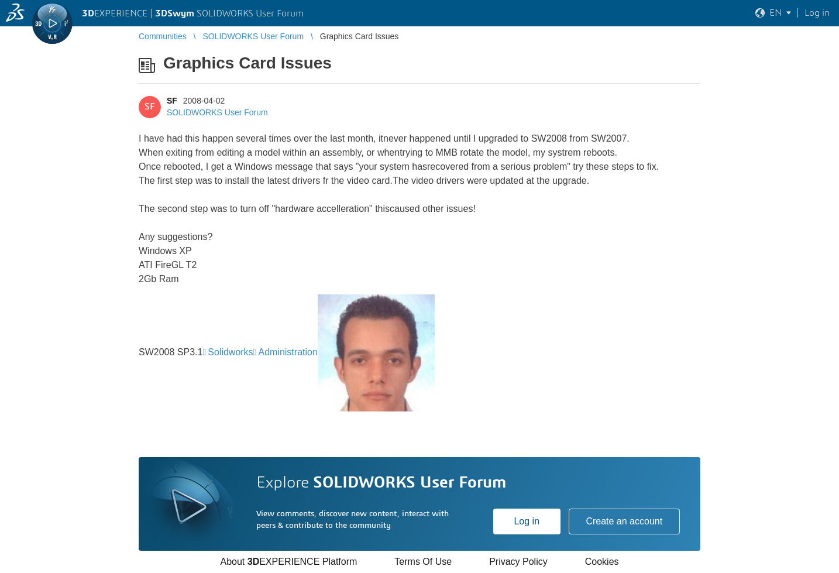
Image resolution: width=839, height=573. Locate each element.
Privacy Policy (518, 562)
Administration (287, 352)
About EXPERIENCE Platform (288, 562)
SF (172, 100)
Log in (526, 521)
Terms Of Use (423, 562)
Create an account (624, 521)
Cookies (602, 562)
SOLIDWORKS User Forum (217, 112)
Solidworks (230, 352)
